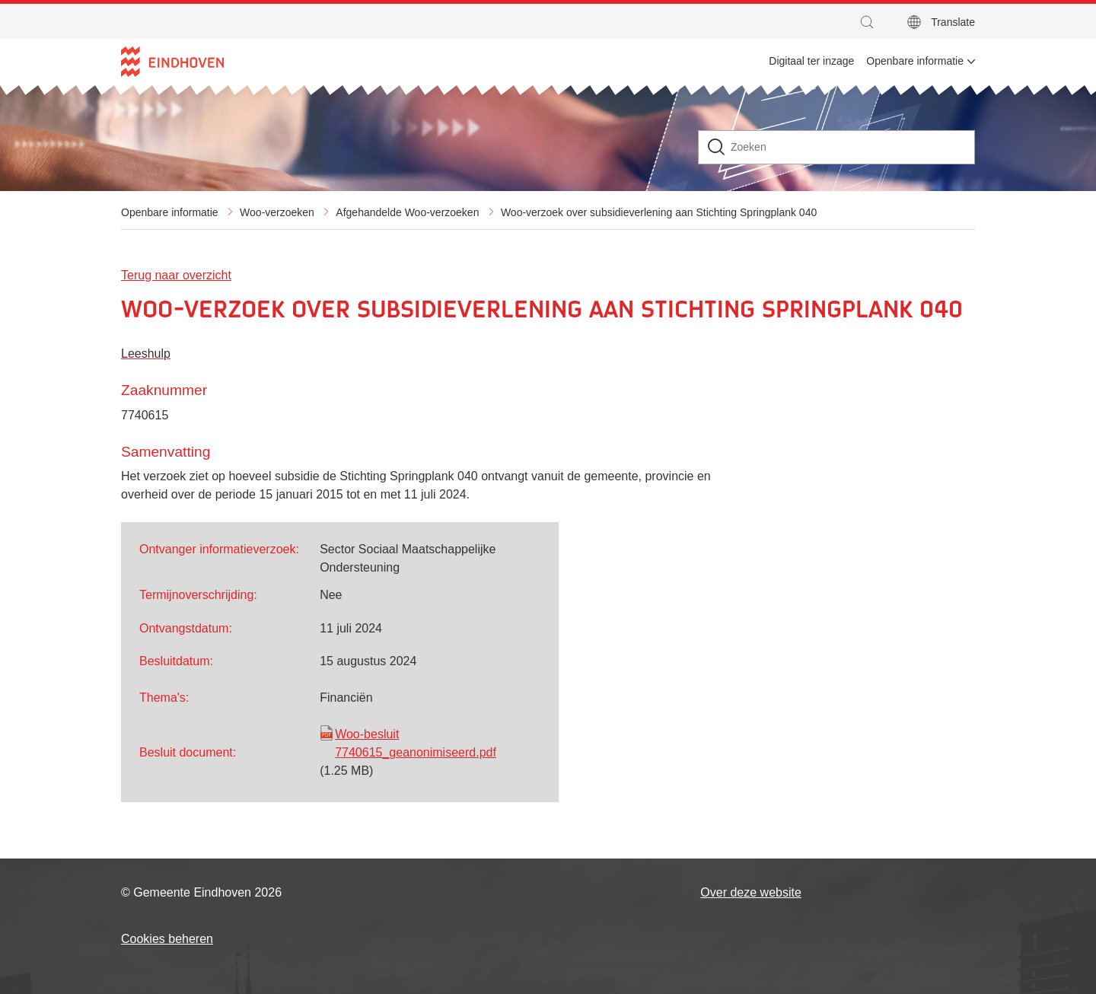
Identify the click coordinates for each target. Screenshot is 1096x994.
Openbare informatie (169, 212)
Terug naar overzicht (176, 275)
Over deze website (750, 892)
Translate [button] (953, 22)
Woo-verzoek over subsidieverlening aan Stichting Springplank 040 (659, 212)
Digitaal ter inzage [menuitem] (811, 61)
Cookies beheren (167, 938)
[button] (871, 22)
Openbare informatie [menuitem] (915, 61)
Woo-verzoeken (277, 212)
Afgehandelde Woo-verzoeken (407, 212)
